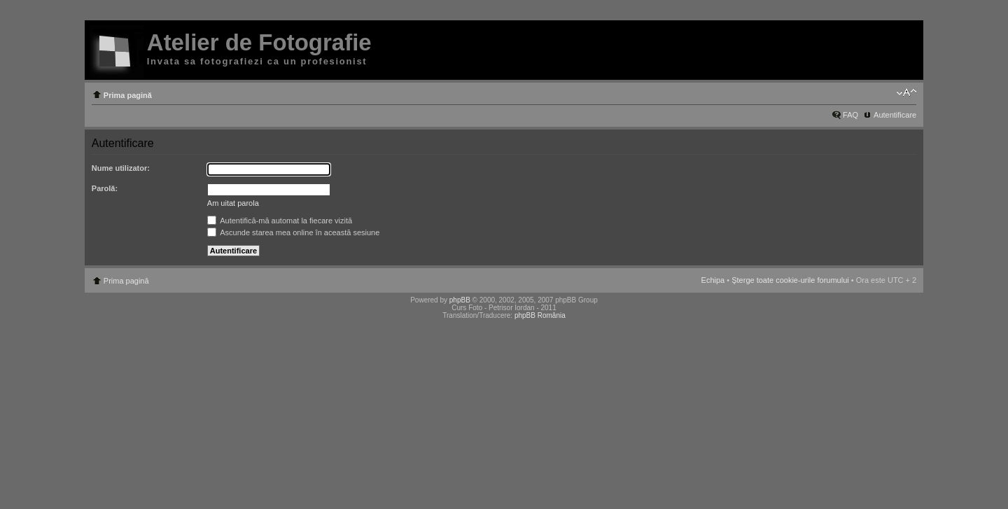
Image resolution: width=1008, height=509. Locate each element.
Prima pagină (128, 95)
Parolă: (105, 188)
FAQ (850, 115)
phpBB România (540, 315)
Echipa (713, 280)
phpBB (459, 300)
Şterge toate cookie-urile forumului (790, 280)
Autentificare (895, 115)
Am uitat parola (233, 203)
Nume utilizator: (121, 168)
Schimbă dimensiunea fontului (906, 92)
